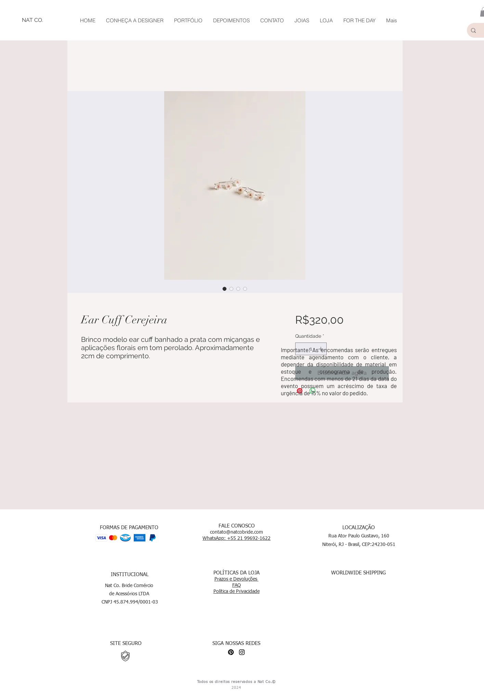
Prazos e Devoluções (236, 579)
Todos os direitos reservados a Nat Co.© (236, 682)
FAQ (236, 585)
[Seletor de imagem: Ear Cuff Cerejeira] (224, 288)
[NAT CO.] (32, 20)
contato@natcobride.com (236, 532)
